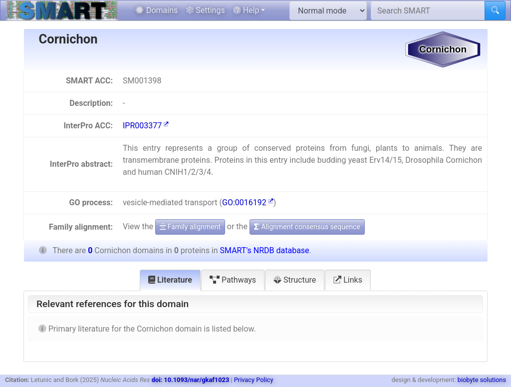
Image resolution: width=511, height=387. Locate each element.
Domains (156, 10)
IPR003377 (146, 125)
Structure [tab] (294, 280)
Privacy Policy (253, 380)
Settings (205, 10)
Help (246, 10)
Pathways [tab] (233, 280)
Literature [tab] (170, 280)
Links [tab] (347, 280)
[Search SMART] (428, 10)
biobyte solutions (482, 380)
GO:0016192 (247, 202)
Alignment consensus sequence (307, 227)
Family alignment (190, 227)
